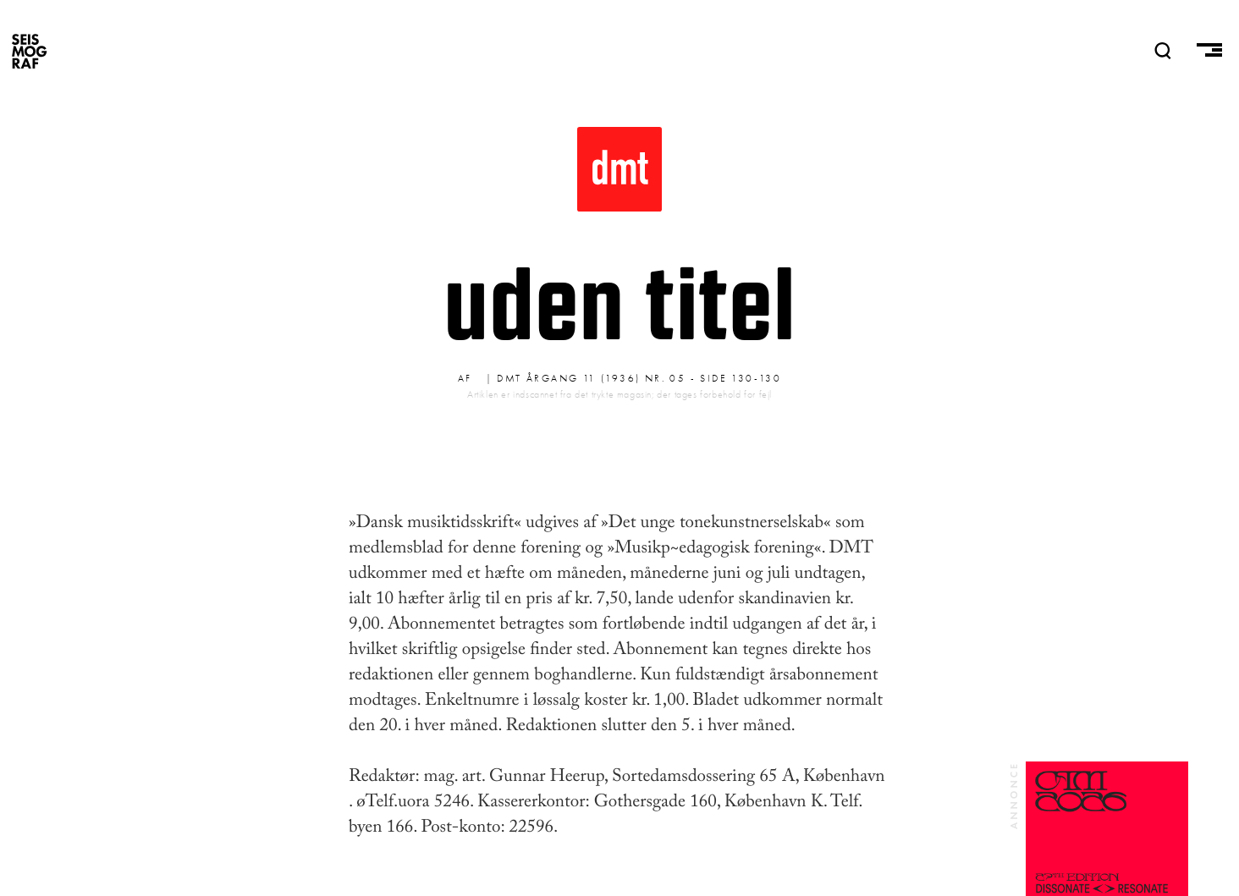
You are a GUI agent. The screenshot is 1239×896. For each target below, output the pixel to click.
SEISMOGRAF (29, 50)
